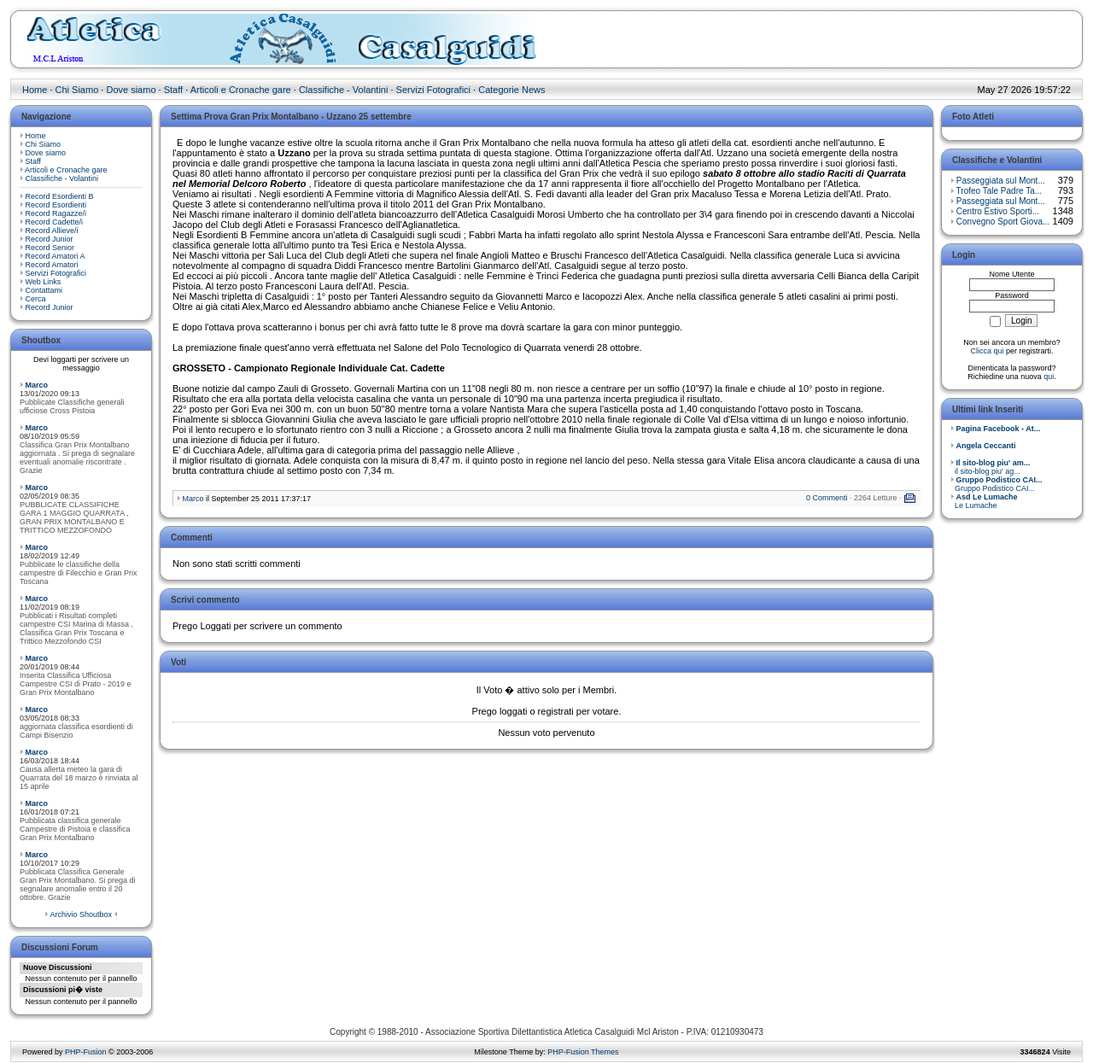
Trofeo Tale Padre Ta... (999, 191)
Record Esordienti (56, 205)
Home (34, 90)
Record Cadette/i (55, 222)
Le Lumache (984, 501)
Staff (173, 90)
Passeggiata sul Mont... (1000, 180)
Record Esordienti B (60, 196)
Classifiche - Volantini (344, 90)
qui (1048, 376)
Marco (37, 385)
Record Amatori (52, 264)
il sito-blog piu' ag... (990, 467)
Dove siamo (130, 90)
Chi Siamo (77, 90)
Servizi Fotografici (433, 90)
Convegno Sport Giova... (1003, 221)
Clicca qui (986, 351)
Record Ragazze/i (56, 213)
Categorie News (511, 90)
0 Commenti (827, 498)
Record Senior (50, 247)
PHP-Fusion (86, 1052)
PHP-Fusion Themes (582, 1052)
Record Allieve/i (52, 230)
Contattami (44, 290)
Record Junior (49, 239)
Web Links (43, 281)
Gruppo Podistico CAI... (996, 484)
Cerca (36, 299)
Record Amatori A (55, 256)
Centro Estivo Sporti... (997, 211)
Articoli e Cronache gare (240, 90)
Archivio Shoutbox (81, 914)
